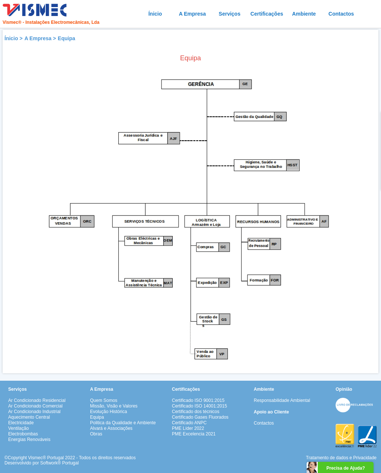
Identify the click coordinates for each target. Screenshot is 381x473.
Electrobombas (23, 434)
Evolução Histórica (108, 411)
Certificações (266, 14)
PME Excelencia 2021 (193, 434)
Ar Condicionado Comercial (35, 406)
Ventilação (18, 428)
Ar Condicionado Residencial (36, 400)
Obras (96, 434)
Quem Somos (103, 400)
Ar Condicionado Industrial (34, 411)
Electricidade (21, 422)
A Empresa (192, 14)
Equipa (66, 38)
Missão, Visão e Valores (114, 406)
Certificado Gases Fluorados (200, 417)
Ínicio (155, 14)
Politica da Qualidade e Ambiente (123, 422)
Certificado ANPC (189, 422)
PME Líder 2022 (188, 428)
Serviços (229, 14)
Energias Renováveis (29, 439)
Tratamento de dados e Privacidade (341, 457)
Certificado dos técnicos (195, 411)
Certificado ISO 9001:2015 (198, 400)
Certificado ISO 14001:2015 (199, 406)
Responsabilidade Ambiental (282, 400)
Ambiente (304, 14)
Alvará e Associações (111, 428)
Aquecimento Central (29, 417)
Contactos (341, 14)
